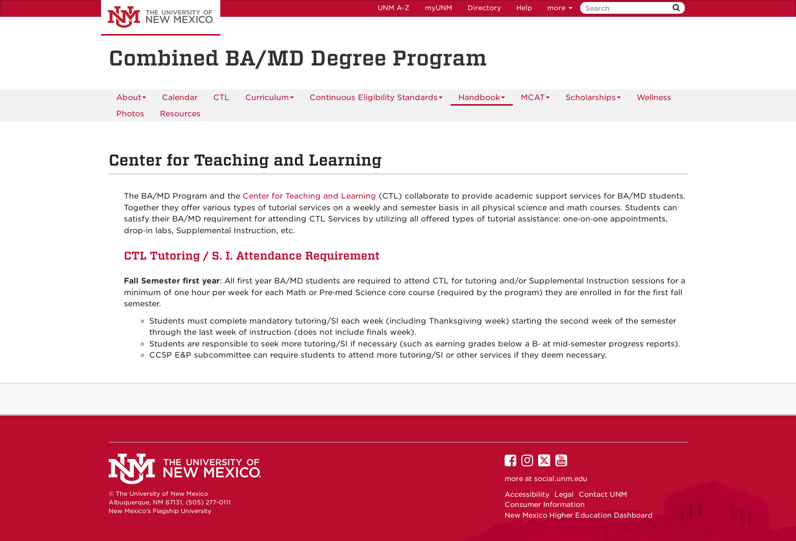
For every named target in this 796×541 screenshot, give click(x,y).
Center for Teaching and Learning (309, 196)
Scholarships (593, 99)
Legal (564, 494)
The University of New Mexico (160, 18)
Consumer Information (545, 504)
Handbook (481, 99)
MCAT (535, 99)
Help (524, 8)
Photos (130, 113)
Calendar (179, 97)
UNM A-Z (394, 8)
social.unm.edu (560, 478)
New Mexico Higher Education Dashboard (578, 515)
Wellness (654, 97)
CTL (221, 97)
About (131, 99)
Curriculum (269, 99)
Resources (180, 113)
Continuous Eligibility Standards (376, 99)
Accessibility (527, 494)
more (560, 8)
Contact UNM (603, 494)
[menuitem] (179, 97)
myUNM (438, 8)
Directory (484, 8)
